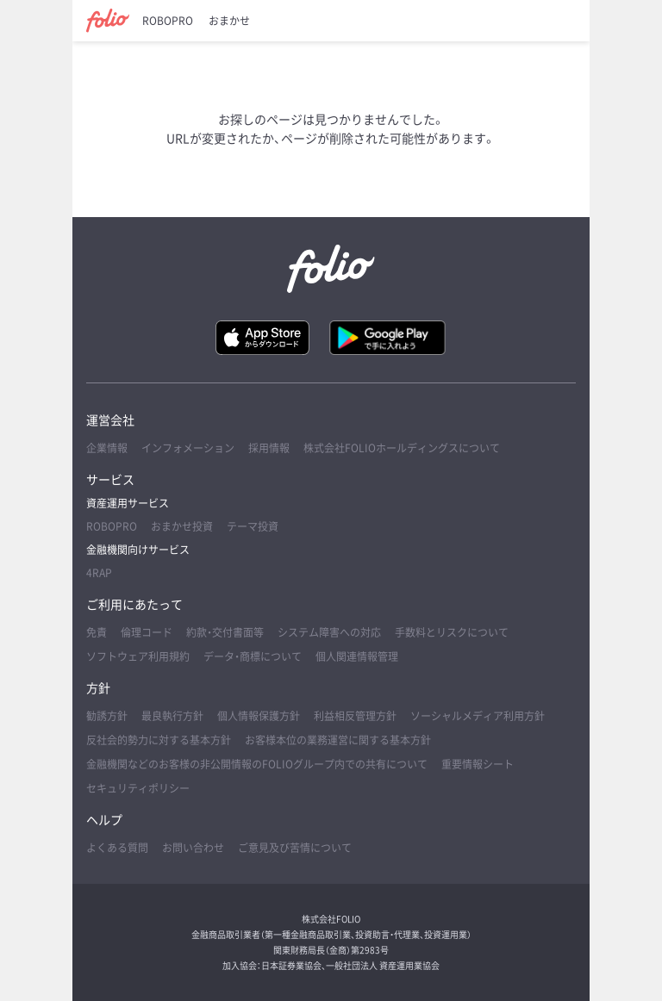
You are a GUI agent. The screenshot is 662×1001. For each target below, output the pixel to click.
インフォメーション (187, 448)
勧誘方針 (107, 716)
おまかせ (229, 20)
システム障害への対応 (329, 632)
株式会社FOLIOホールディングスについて (401, 448)
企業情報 (107, 448)
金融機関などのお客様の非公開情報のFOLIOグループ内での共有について (257, 764)
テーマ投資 (252, 526)
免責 (96, 632)
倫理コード (146, 632)
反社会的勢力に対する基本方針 (158, 740)
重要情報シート (477, 764)
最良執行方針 (172, 716)
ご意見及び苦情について (295, 847)
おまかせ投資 (182, 526)
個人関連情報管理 (356, 656)
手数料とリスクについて (452, 632)
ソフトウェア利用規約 (138, 656)
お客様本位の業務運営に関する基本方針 (338, 740)
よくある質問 (117, 847)
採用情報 (269, 448)
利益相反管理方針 (355, 716)
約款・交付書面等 (225, 632)
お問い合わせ (193, 847)
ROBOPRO (167, 20)
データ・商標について (252, 656)
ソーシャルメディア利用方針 (477, 716)
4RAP (99, 573)
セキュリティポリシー (138, 788)
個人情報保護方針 (258, 716)
